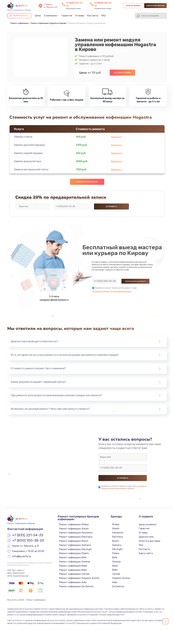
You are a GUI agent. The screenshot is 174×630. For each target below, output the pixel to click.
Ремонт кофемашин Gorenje (74, 561)
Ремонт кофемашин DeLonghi (75, 549)
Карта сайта (146, 553)
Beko (114, 569)
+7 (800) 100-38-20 (28, 540)
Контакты (92, 15)
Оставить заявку (122, 73)
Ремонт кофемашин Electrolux (75, 536)
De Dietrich (118, 586)
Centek (116, 574)
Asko (114, 582)
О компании (50, 15)
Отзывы (79, 15)
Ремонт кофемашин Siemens (75, 545)
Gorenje (116, 561)
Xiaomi (115, 528)
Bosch (115, 541)
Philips (115, 524)
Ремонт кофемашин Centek (74, 574)
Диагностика (146, 536)
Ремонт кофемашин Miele (73, 565)
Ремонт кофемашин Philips (74, 524)
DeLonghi (117, 549)
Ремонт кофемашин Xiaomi (74, 528)
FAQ (103, 15)
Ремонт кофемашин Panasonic (76, 532)
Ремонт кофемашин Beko (73, 570)
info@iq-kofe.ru (21, 556)
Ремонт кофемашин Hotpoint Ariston (79, 578)
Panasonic (117, 532)
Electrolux (117, 536)
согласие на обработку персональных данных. (112, 291)
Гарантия (67, 15)
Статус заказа (133, 6)
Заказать (116, 137)
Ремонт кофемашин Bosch (73, 541)
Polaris (115, 553)
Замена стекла (23, 136)
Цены (38, 15)
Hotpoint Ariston (121, 578)
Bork (114, 557)
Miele (115, 565)
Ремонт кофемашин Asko (73, 582)
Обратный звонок (155, 6)
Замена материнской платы (31, 169)
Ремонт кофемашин (19, 23)
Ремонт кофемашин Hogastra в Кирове (48, 23)
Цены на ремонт (148, 524)
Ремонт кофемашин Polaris (74, 553)
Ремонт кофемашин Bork (72, 557)
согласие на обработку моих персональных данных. (124, 487)
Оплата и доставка (149, 541)
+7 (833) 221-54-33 (27, 535)
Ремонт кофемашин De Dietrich (76, 586)
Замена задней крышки (28, 153)
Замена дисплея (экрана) (29, 145)
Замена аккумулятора (27, 161)
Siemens (116, 545)
